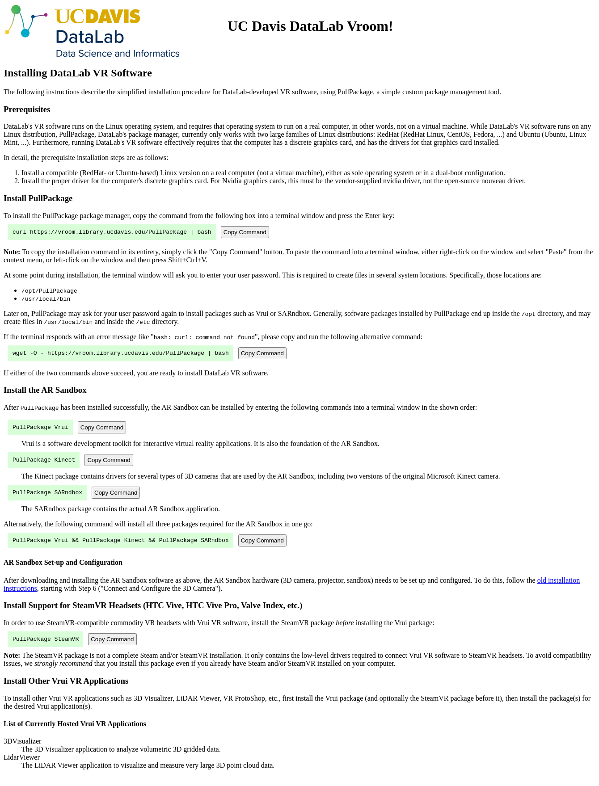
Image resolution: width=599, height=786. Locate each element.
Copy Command (245, 232)
